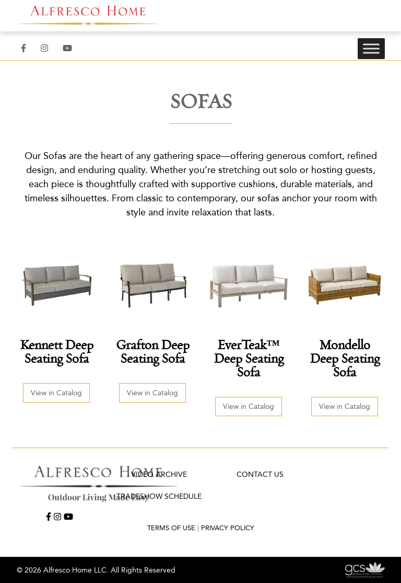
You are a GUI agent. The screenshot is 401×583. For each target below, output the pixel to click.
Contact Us (260, 474)
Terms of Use (171, 528)
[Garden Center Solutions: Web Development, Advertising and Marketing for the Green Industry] (364, 569)
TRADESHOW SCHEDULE (159, 496)
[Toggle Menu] (371, 48)
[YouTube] (67, 49)
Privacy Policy (227, 528)
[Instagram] (44, 49)
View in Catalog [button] (56, 392)
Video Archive (159, 474)
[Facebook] (23, 49)
